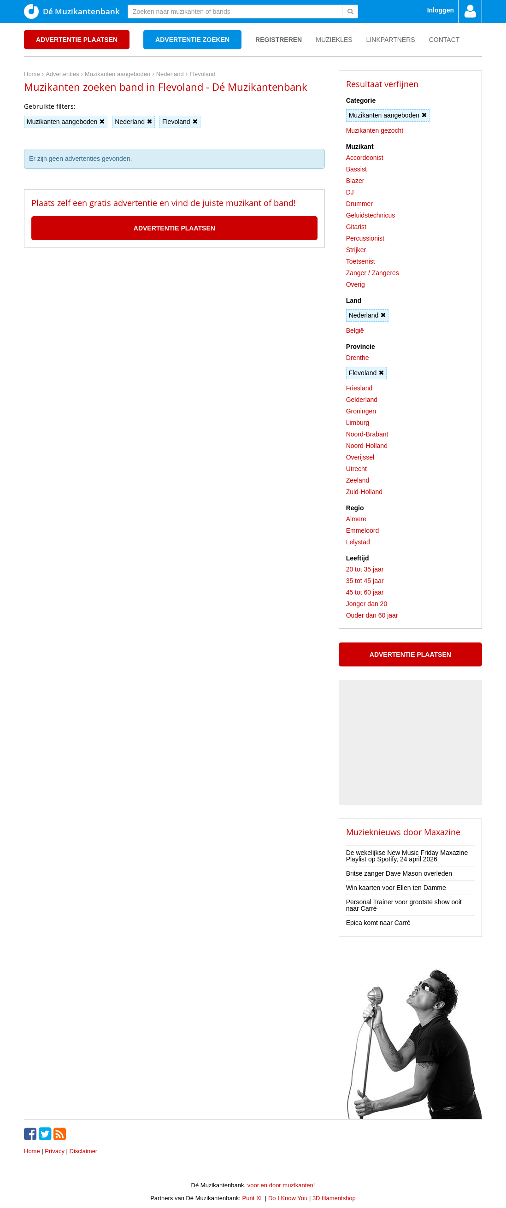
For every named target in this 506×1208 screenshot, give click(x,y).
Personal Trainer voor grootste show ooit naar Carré (404, 905)
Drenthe (357, 357)
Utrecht (356, 468)
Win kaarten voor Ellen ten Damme (396, 887)
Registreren (278, 39)
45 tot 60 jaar (365, 592)
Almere (356, 519)
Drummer (359, 203)
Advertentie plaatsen (77, 39)
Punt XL (253, 1198)
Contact (444, 39)
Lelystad (358, 542)
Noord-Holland (367, 445)
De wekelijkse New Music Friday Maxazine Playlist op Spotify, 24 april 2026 (407, 856)
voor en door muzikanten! (281, 1185)
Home (32, 1151)
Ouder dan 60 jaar (372, 615)
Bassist (356, 169)
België (355, 330)
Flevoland (180, 121)
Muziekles (334, 39)
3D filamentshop (334, 1198)
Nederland (133, 121)
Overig (355, 284)
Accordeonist (364, 157)
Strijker (356, 249)
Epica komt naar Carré (378, 922)
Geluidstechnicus (370, 215)
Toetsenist (360, 261)
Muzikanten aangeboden (66, 121)
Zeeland (358, 480)
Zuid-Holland (364, 491)
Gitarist (356, 226)
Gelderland (362, 399)
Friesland (359, 388)
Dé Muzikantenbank (72, 11)
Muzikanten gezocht (375, 130)
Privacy (55, 1151)
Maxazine (442, 831)
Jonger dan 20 (367, 603)
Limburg (358, 422)
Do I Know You (287, 1198)
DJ (350, 192)
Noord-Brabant (367, 434)
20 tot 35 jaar (365, 569)
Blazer (355, 180)
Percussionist (365, 238)
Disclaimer (84, 1151)
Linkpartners (390, 39)
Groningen (361, 411)
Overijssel (360, 457)
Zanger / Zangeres (372, 273)
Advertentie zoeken (192, 39)
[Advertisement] (174, 289)
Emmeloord (362, 530)
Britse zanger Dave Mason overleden (399, 873)
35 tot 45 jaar (365, 580)
